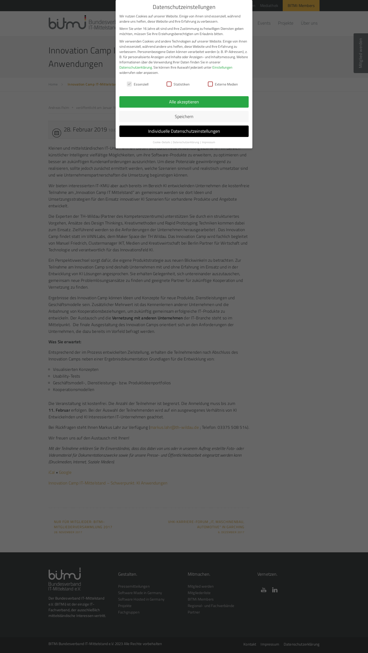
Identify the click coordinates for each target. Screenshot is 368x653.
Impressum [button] (208, 140)
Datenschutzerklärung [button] (186, 140)
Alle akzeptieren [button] (184, 99)
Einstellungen (222, 64)
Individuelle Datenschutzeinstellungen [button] (184, 128)
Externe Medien (223, 81)
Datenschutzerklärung (135, 64)
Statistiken (178, 81)
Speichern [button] (184, 114)
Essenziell (137, 81)
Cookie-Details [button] (162, 140)
